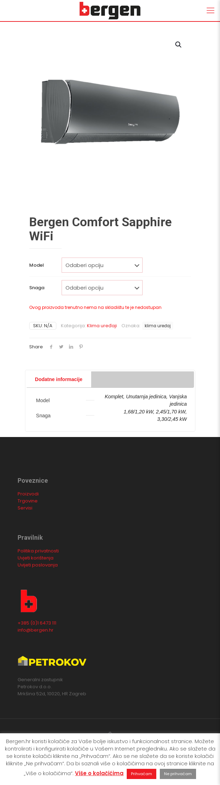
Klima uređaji (102, 325)
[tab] (110, 371)
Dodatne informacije (58, 379)
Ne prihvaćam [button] (178, 774)
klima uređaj (158, 326)
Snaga (36, 287)
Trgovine (28, 501)
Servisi (25, 508)
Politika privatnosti (38, 550)
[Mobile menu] (210, 11)
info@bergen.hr (36, 630)
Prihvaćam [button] (141, 774)
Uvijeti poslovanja (38, 565)
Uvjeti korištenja (36, 558)
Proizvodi (28, 493)
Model (36, 265)
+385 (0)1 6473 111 (37, 623)
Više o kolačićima (99, 773)
